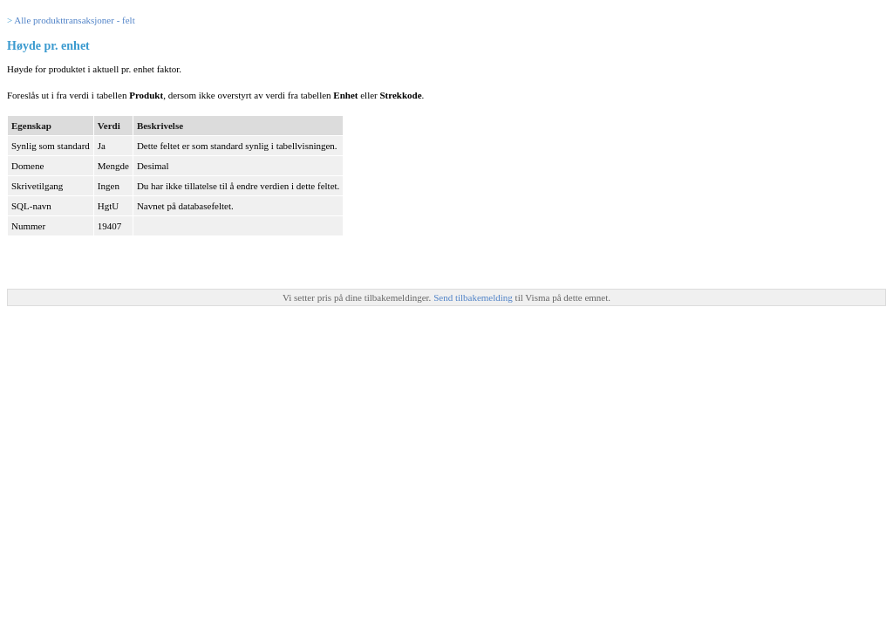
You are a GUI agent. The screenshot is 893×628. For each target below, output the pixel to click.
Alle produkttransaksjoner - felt (74, 20)
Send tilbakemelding (474, 297)
